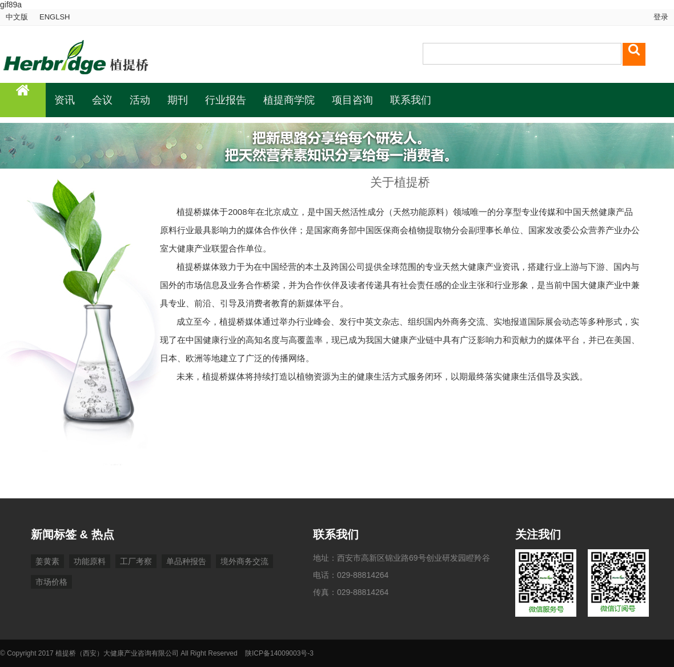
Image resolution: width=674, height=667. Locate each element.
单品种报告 (186, 561)
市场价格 (51, 581)
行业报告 (225, 100)
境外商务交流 (244, 561)
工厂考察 (136, 561)
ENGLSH (54, 17)
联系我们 (410, 100)
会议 (102, 100)
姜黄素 (47, 561)
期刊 (177, 100)
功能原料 (90, 561)
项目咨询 (352, 100)
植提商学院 (289, 100)
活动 (140, 100)
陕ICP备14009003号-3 (279, 653)
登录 (659, 17)
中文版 (17, 17)
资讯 (64, 100)
